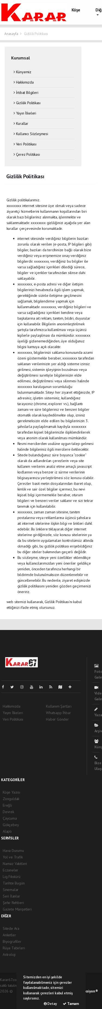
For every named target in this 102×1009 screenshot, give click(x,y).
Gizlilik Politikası (36, 33)
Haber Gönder (57, 719)
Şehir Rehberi (13, 902)
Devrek (8, 811)
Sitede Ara (11, 928)
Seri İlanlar (11, 896)
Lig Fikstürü (11, 876)
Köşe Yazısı (11, 792)
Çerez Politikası (27, 154)
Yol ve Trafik (13, 857)
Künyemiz (22, 71)
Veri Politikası (25, 144)
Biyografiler (12, 941)
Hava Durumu (13, 850)
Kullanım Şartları (59, 706)
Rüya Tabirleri (14, 948)
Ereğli (7, 805)
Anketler (9, 934)
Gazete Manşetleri (17, 909)
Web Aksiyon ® (87, 991)
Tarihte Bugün (14, 883)
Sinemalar (10, 889)
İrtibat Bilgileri (26, 92)
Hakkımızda (24, 82)
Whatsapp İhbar (58, 712)
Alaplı (7, 831)
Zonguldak (11, 798)
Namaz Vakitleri (15, 863)
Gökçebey (11, 824)
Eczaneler (10, 870)
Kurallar (21, 123)
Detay (50, 1003)
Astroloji (9, 954)
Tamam (71, 1003)
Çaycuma (10, 818)
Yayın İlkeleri (25, 113)
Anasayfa (11, 33)
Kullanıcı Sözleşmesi (31, 133)
